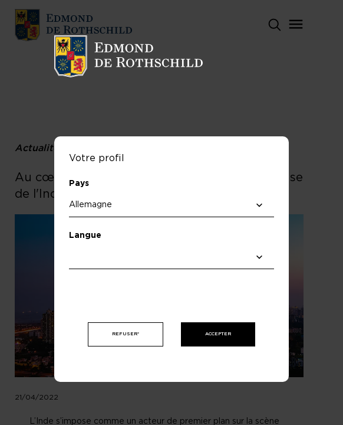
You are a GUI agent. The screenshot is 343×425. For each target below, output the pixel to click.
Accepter (218, 334)
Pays (79, 183)
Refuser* (125, 334)
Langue (85, 235)
